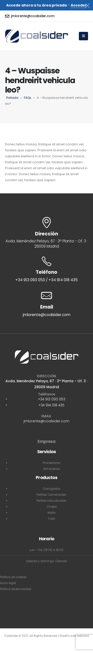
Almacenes (51, 469)
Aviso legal (8, 583)
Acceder (79, 5)
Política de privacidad (15, 589)
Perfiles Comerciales (51, 495)
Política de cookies (13, 577)
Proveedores (51, 463)
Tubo (51, 519)
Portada (12, 98)
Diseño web (68, 636)
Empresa (46, 441)
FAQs (27, 98)
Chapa (52, 507)
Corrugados (51, 489)
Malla (52, 513)
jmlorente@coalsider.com (46, 421)
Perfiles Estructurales (51, 501)
